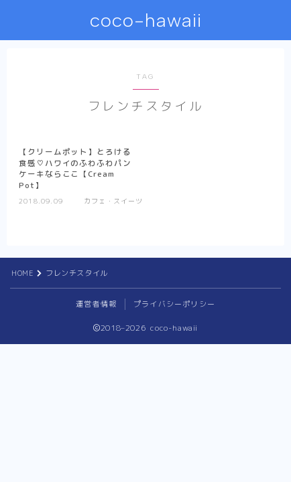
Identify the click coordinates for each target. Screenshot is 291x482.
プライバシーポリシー (174, 304)
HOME (22, 273)
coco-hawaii (146, 20)
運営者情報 (96, 304)
